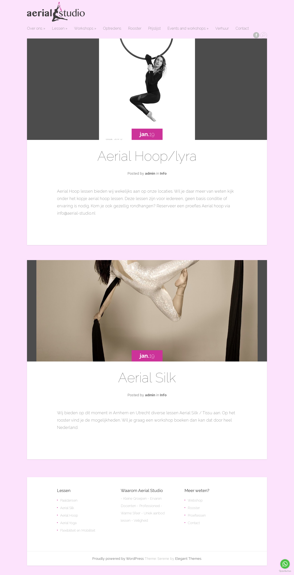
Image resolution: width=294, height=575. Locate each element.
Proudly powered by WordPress (118, 559)
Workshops (85, 28)
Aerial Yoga (68, 523)
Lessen (59, 28)
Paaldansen (68, 500)
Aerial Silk (147, 378)
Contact (242, 28)
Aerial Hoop (69, 515)
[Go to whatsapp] (285, 564)
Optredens (112, 28)
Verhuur (222, 28)
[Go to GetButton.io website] (285, 571)
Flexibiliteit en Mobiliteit (77, 530)
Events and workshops (187, 28)
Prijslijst (154, 28)
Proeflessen (197, 515)
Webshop (195, 500)
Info (163, 173)
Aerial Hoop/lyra (147, 156)
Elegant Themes (188, 559)
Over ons (36, 28)
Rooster (134, 28)
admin (150, 173)
